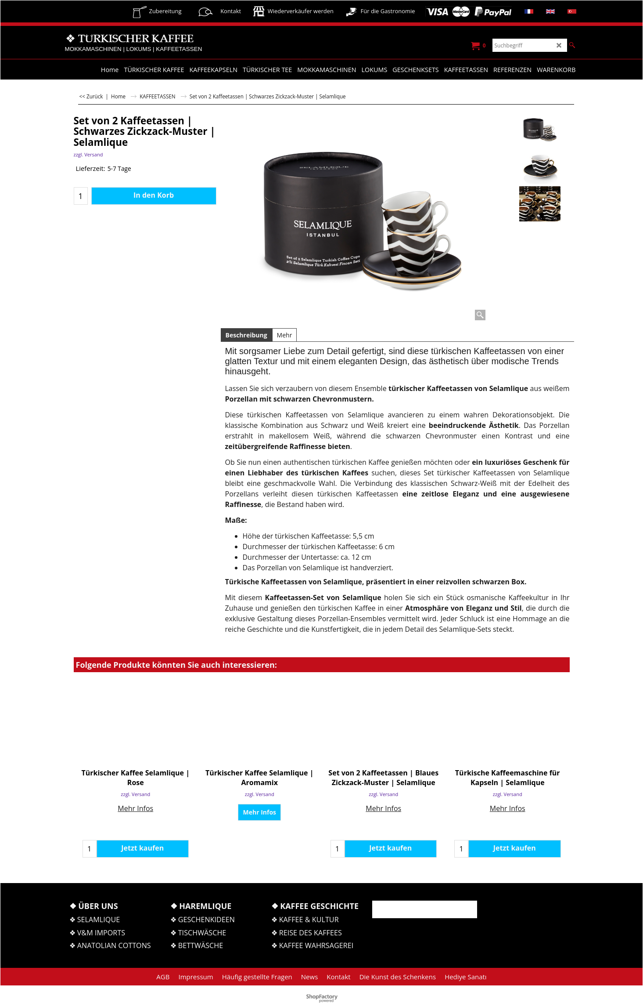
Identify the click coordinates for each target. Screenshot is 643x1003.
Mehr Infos (135, 808)
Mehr (284, 335)
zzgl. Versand (88, 154)
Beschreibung (246, 335)
